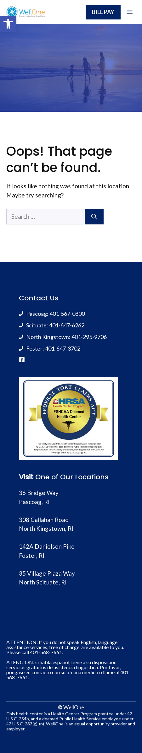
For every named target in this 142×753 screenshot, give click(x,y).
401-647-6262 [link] (66, 325)
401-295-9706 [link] (89, 336)
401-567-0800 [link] (67, 313)
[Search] (94, 216)
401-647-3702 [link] (62, 348)
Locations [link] (92, 477)
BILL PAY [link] (103, 11)
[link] (8, 24)
